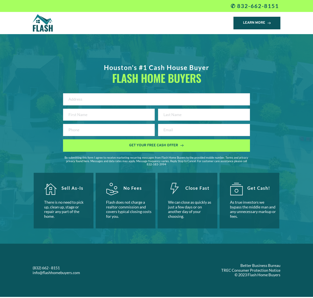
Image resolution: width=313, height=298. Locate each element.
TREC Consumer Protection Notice (250, 271)
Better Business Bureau (260, 266)
